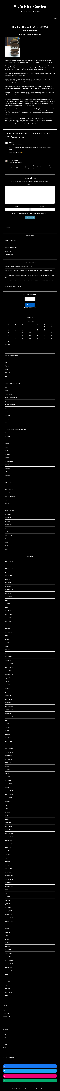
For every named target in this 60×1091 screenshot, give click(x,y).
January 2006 (8, 872)
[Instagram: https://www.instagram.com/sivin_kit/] (30, 1076)
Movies (6, 447)
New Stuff (7, 454)
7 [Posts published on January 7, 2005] (37, 330)
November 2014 (9, 568)
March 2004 (8, 950)
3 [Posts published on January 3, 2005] (8, 330)
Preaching (7, 475)
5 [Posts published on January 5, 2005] (22, 330)
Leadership (7, 415)
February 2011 (8, 656)
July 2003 (7, 978)
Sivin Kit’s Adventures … (11, 240)
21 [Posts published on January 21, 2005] (37, 336)
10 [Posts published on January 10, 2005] (8, 333)
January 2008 (8, 787)
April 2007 (7, 819)
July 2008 (7, 766)
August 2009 (8, 720)
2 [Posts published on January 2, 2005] (51, 327)
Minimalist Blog (35, 1088)
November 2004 (9, 921)
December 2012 (9, 589)
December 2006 (9, 833)
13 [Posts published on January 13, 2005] (30, 333)
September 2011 (9, 632)
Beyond (6, 359)
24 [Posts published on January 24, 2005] (8, 339)
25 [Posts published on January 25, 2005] (15, 339)
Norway (7, 457)
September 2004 (9, 928)
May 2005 (7, 900)
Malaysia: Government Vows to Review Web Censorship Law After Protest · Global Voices (28, 270)
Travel (6, 532)
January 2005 (8, 914)
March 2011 (8, 653)
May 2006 (7, 858)
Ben (10, 142)
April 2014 (7, 572)
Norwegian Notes (9, 461)
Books (6, 369)
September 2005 (9, 886)
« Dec (6, 344)
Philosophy (7, 468)
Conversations (8, 380)
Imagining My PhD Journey (14, 286)
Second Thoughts (9, 510)
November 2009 (9, 709)
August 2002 (8, 995)
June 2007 (7, 812)
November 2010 (9, 667)
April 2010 (7, 692)
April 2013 (7, 579)
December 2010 (9, 664)
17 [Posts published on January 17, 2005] (8, 336)
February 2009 (8, 741)
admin (39, 34)
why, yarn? (12, 160)
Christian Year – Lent (10, 373)
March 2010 (8, 695)
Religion (7, 500)
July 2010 (7, 681)
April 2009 (7, 734)
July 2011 (7, 639)
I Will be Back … (8, 251)
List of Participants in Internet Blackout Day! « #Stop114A (19, 275)
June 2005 (7, 897)
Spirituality (7, 521)
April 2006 (7, 861)
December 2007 (9, 791)
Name (17, 206)
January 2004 (8, 957)
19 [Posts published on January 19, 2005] (22, 336)
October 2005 (8, 882)
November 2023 (9, 561)
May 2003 (7, 985)
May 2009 (7, 731)
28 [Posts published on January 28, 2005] (37, 339)
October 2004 (8, 925)
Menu (55, 18)
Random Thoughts (9, 489)
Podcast (7, 472)
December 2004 (9, 918)
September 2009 (9, 717)
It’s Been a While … (9, 254)
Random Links (8, 486)
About (4, 1034)
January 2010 (8, 702)
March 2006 (8, 865)
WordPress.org (6, 1020)
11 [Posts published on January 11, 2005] (15, 333)
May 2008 (7, 773)
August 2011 (8, 635)
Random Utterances (10, 496)
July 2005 (7, 893)
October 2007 (8, 798)
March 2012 (8, 611)
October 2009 (8, 713)
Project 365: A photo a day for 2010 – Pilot (21, 266)
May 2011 (7, 646)
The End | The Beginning (11, 247)
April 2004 (7, 946)
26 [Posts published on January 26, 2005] (22, 339)
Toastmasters (47, 60)
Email (42, 206)
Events (6, 387)
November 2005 (9, 879)
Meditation (7, 436)
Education (5, 1044)
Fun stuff (7, 401)
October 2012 (8, 596)
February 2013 (8, 582)
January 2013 (8, 586)
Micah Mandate (8, 440)
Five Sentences (8, 394)
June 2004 (7, 939)
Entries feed (6, 1013)
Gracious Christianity (10, 404)
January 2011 (8, 660)
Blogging (7, 366)
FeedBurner (33, 307)
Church (6, 376)
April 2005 (7, 904)
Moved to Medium (9, 244)
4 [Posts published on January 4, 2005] (15, 330)
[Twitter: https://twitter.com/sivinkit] (30, 1070)
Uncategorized (8, 535)
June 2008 (7, 769)
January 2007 (8, 829)
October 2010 (8, 671)
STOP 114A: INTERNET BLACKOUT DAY (15, 272)
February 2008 (8, 784)
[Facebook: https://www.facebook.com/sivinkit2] (30, 1065)
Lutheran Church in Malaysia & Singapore (15, 429)
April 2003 (7, 988)
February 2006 (8, 868)
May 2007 (7, 815)
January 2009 (8, 745)
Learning (7, 419)
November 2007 (9, 794)
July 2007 (7, 808)
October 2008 (8, 755)
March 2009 (8, 738)
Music (6, 450)
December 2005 (9, 875)
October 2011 (8, 628)
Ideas (6, 408)
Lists (6, 422)
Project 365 (7, 482)
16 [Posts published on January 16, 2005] (51, 333)
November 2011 (9, 625)
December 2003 (9, 960)
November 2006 (9, 837)
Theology (7, 528)
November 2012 (9, 593)
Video (6, 539)
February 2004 (8, 953)
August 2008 (8, 762)
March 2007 (8, 822)
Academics (7, 351)
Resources (7, 503)
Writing (6, 549)
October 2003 (8, 967)
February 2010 (8, 699)
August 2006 (8, 847)
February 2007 (8, 826)
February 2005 (8, 911)
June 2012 (7, 604)
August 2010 (8, 678)
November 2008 (9, 752)
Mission (7, 443)
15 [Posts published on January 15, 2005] (44, 333)
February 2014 (8, 575)
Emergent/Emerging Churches (12, 383)
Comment (30, 184)
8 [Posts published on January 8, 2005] (44, 330)
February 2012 (8, 614)
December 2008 (9, 748)
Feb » (9, 344)
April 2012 (7, 607)
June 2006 (7, 854)
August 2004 (8, 932)
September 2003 (9, 971)
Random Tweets (9, 493)
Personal (7, 464)
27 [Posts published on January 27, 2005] (30, 339)
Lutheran (7, 426)
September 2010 (9, 674)
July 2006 (7, 851)
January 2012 (8, 618)
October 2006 (8, 840)
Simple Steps (8, 517)
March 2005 (8, 907)
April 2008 (7, 776)
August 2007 (8, 805)
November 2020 (9, 565)
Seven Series (8, 514)
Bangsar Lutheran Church (11, 355)
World (6, 542)
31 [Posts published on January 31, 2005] (8, 342)
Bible (6, 362)
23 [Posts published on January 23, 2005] (51, 336)
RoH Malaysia (8, 507)
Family (6, 390)
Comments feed (7, 1016)
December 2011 (9, 621)
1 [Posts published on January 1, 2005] (44, 327)
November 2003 (9, 964)
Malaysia (7, 433)
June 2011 (7, 642)
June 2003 (7, 981)
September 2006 (9, 844)
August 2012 (8, 600)
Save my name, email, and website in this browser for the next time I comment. (30, 213)
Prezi (6, 479)
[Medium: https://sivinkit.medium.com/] (30, 1081)
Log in (4, 1009)
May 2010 (7, 688)
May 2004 (7, 942)
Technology (8, 524)
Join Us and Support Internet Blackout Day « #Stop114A (19, 281)
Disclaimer (5, 1041)
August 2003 (8, 974)
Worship (7, 546)
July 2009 (7, 724)
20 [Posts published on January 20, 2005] (30, 336)
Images (6, 411)
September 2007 (9, 801)
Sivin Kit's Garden (30, 6)
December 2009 (9, 706)
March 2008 (8, 780)
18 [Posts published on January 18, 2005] (15, 336)
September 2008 (9, 759)
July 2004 (7, 935)
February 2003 (8, 992)
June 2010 (7, 685)
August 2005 (8, 889)
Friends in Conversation (11, 397)
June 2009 (7, 727)
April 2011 (7, 649)
